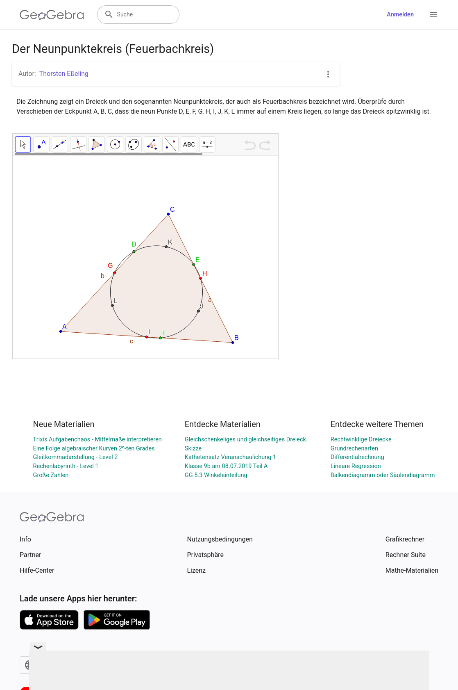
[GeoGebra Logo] (52, 15)
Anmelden (400, 14)
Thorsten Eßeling (63, 74)
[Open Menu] (433, 15)
